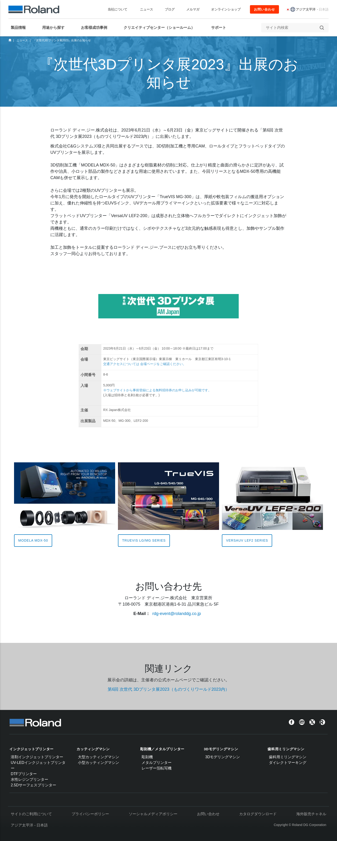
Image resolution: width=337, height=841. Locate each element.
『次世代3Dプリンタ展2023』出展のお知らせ (62, 40)
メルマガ (192, 9)
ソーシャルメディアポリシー (153, 814)
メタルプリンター (157, 763)
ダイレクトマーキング (287, 763)
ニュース (146, 9)
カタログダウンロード (258, 814)
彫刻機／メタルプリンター (162, 749)
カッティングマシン (93, 749)
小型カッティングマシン (98, 763)
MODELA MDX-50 (33, 540)
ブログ (170, 9)
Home (9, 40)
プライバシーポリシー (90, 814)
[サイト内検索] (292, 27)
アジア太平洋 (305, 9)
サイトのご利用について (31, 814)
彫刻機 (147, 757)
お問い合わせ (264, 9)
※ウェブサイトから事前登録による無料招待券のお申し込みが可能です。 (157, 390)
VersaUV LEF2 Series (247, 540)
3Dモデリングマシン (221, 749)
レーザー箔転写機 (157, 768)
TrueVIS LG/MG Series (144, 540)
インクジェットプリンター (31, 749)
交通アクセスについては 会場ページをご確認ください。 (144, 364)
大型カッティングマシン (98, 757)
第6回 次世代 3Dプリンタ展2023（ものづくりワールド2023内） (168, 689)
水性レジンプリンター (29, 779)
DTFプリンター (24, 774)
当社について (120, 9)
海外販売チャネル (311, 814)
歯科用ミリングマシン (285, 749)
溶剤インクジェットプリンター (37, 757)
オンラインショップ (226, 9)
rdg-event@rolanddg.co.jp (176, 613)
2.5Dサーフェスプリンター (33, 785)
